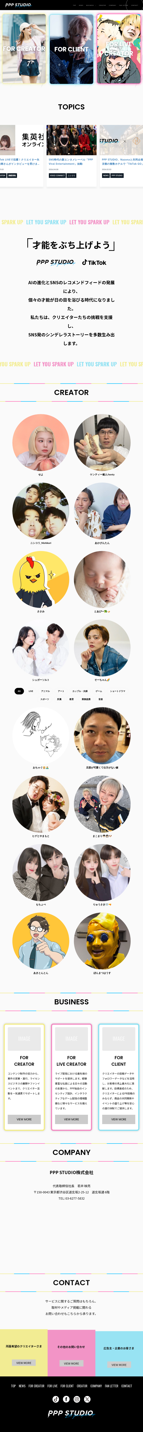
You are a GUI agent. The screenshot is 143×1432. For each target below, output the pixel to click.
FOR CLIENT (67, 1386)
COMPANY (112, 5)
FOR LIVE (52, 1386)
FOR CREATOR (36, 1386)
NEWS (81, 5)
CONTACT (134, 5)
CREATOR (102, 5)
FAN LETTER (123, 5)
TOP (74, 5)
